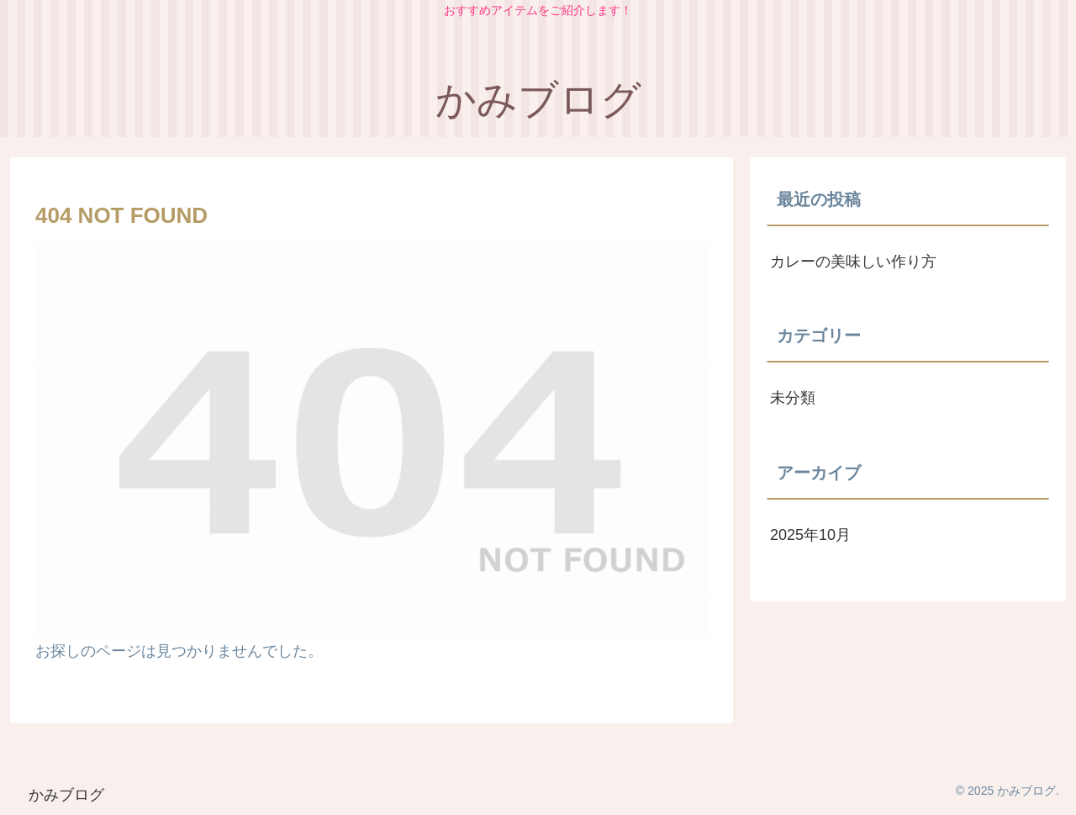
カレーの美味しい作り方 (853, 261)
